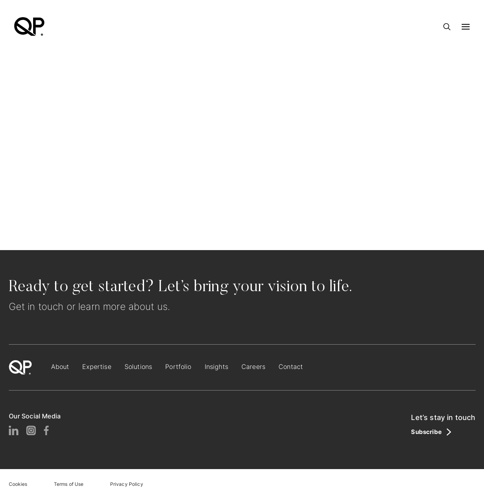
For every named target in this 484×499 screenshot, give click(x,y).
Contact (291, 367)
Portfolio (178, 367)
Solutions (138, 367)
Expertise (96, 367)
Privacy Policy (126, 484)
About (60, 367)
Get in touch (36, 306)
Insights (216, 367)
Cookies (18, 484)
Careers (253, 367)
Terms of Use (69, 484)
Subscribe (426, 432)
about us (148, 306)
